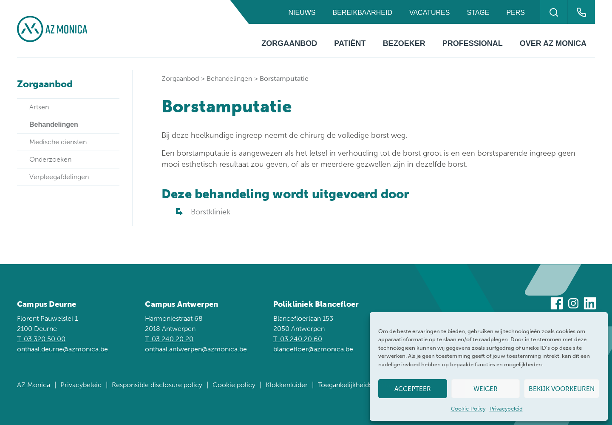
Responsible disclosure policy (157, 385)
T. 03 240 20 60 (297, 339)
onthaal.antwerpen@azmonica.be (196, 349)
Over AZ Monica (553, 43)
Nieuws (301, 12)
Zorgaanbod (289, 43)
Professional (472, 43)
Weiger (485, 389)
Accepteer (412, 389)
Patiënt (350, 43)
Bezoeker (404, 43)
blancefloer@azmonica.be (313, 349)
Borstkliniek (210, 212)
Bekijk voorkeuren (562, 389)
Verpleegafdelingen (59, 177)
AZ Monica (33, 385)
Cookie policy (233, 385)
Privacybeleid (506, 408)
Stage (478, 12)
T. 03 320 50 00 (41, 339)
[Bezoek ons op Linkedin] (590, 304)
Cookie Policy (468, 408)
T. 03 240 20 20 (169, 339)
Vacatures (429, 12)
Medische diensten (58, 142)
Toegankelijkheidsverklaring (360, 385)
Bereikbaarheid (362, 12)
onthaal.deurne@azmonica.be (62, 349)
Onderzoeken (50, 159)
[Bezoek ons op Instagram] (573, 304)
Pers (515, 12)
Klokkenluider (287, 385)
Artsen (39, 107)
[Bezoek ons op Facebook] (557, 304)
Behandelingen (229, 78)
